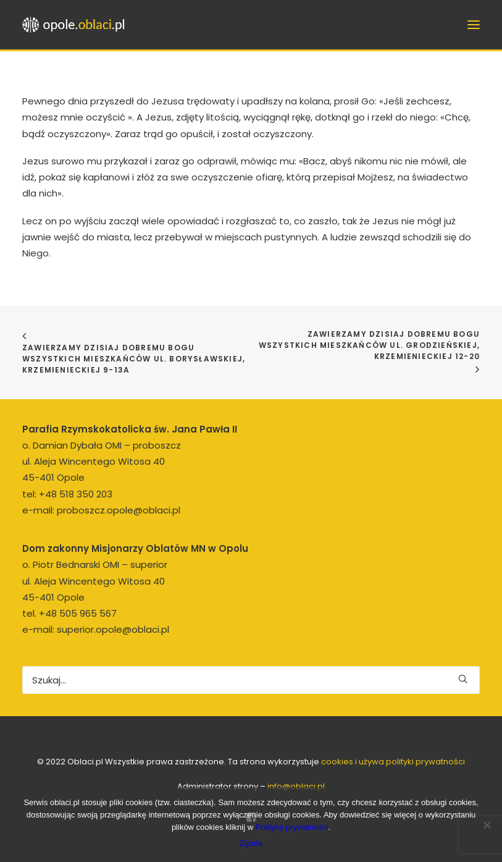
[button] (463, 679)
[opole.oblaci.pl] (77, 25)
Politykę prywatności (292, 827)
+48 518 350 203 (75, 494)
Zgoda (251, 843)
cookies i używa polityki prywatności (393, 761)
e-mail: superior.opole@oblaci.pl (95, 629)
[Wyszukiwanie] (251, 680)
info (296, 786)
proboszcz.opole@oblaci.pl (118, 510)
